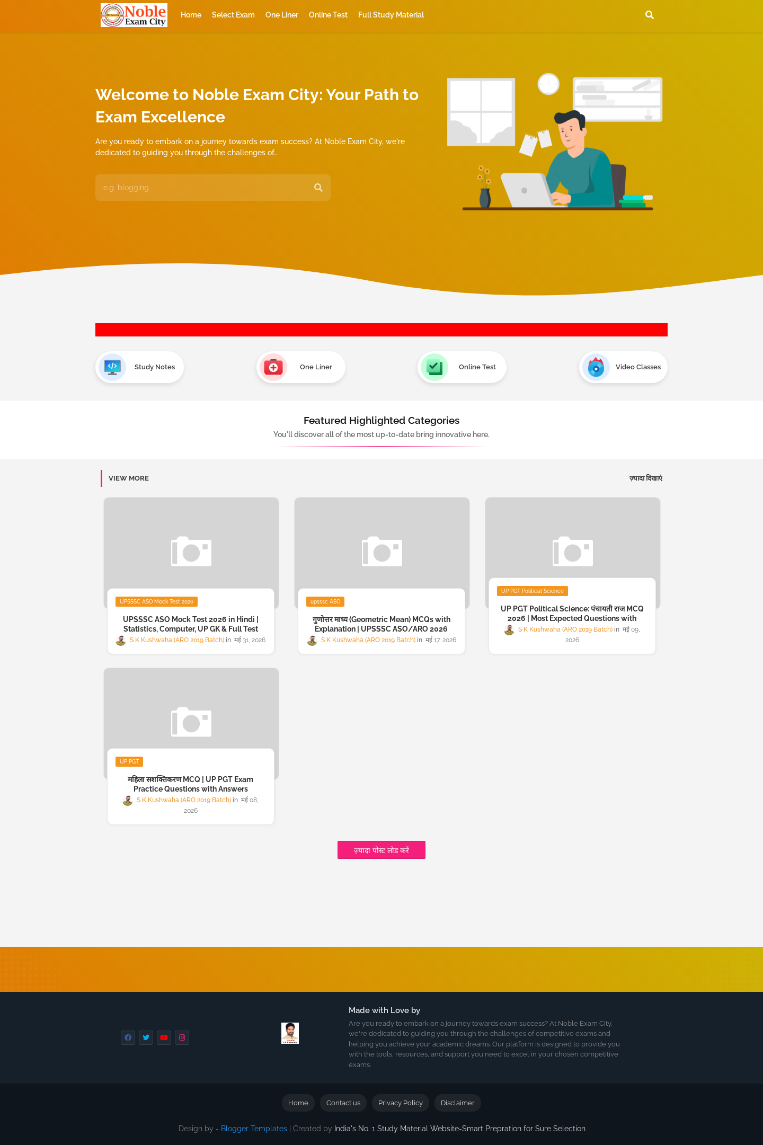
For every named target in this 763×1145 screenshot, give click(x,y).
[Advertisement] (352, 912)
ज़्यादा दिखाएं (645, 478)
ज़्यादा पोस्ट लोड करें (381, 850)
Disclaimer (458, 1103)
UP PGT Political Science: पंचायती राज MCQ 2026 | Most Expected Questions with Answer (572, 618)
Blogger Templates (254, 1128)
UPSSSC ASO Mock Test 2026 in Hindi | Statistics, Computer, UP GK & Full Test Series (191, 629)
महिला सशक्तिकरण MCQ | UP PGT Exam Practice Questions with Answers (190, 784)
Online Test (328, 15)
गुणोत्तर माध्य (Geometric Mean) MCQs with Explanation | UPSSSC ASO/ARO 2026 (381, 624)
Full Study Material (391, 15)
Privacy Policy (400, 1103)
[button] (649, 14)
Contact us (343, 1103)
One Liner (281, 15)
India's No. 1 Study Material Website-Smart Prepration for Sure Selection (459, 1128)
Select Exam (233, 15)
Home (191, 15)
